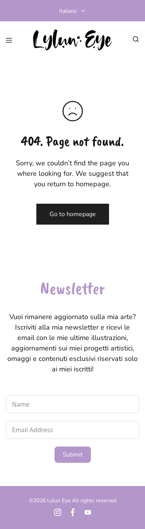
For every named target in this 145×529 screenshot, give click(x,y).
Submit (73, 454)
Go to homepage (72, 214)
